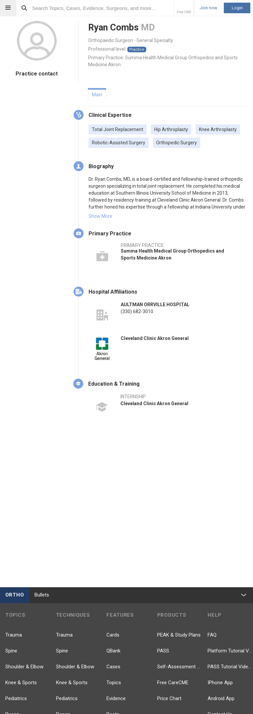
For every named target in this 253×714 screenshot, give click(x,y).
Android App (221, 698)
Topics (113, 683)
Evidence (116, 698)
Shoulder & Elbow (24, 667)
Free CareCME (172, 683)
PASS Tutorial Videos (230, 667)
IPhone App (220, 683)
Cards (112, 635)
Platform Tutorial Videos (230, 651)
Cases (113, 667)
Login (237, 7)
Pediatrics (16, 698)
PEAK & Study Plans (179, 635)
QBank (113, 651)
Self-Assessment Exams (180, 667)
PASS (163, 651)
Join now (208, 8)
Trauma (13, 635)
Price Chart (169, 698)
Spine (11, 651)
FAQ (212, 635)
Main (97, 94)
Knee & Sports (21, 683)
